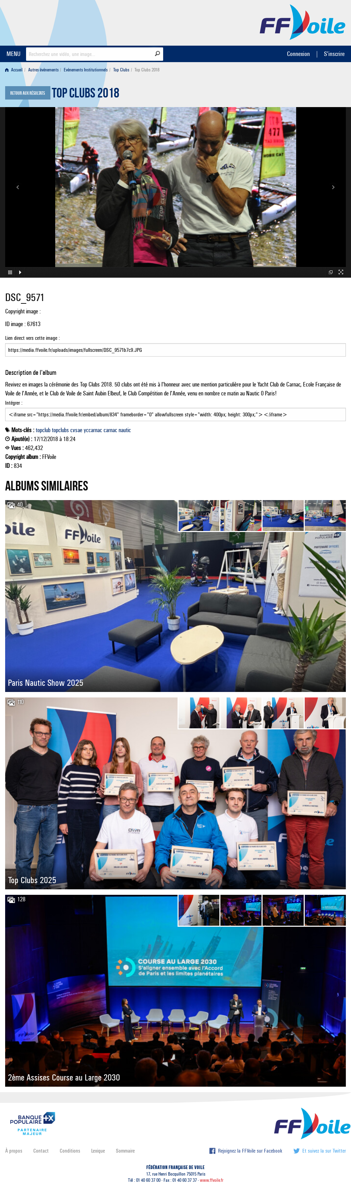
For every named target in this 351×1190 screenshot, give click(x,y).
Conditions (70, 1150)
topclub (43, 430)
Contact (41, 1150)
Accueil (14, 70)
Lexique (98, 1150)
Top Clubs (121, 70)
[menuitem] (15, 70)
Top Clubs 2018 (85, 95)
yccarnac (93, 430)
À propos (13, 1150)
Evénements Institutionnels (86, 70)
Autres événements (43, 70)
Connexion (298, 54)
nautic (125, 430)
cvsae (76, 430)
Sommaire (125, 1150)
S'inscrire (334, 54)
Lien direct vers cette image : (175, 346)
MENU (14, 54)
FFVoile (302, 21)
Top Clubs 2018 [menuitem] (146, 70)
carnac (110, 430)
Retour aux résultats (27, 93)
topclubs (60, 430)
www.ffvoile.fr (211, 1180)
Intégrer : (175, 410)
